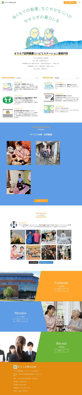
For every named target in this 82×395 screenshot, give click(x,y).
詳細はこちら (40, 200)
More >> (37, 78)
